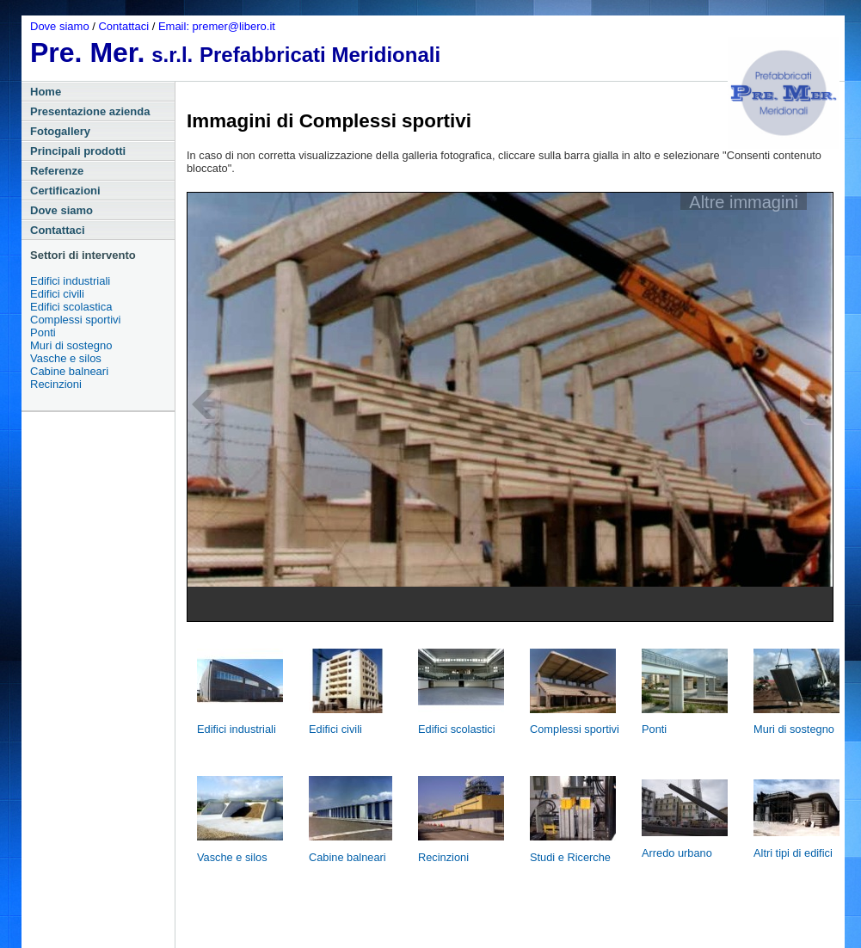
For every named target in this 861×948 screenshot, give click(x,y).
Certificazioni (65, 190)
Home (45, 91)
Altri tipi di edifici (793, 852)
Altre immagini (743, 201)
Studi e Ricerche (570, 857)
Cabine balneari (69, 371)
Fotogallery (60, 131)
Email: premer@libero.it (216, 26)
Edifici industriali (70, 280)
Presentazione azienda (90, 111)
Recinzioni (56, 384)
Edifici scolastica (71, 306)
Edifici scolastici (456, 729)
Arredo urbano (677, 852)
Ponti (43, 332)
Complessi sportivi (75, 319)
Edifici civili (57, 293)
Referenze (56, 170)
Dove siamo (61, 26)
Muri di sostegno (71, 345)
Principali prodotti (78, 151)
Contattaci (124, 26)
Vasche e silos (65, 358)
